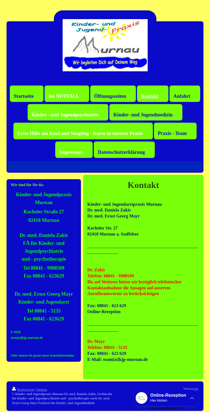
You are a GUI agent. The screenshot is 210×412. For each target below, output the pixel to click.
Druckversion (23, 390)
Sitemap (42, 390)
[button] (166, 398)
